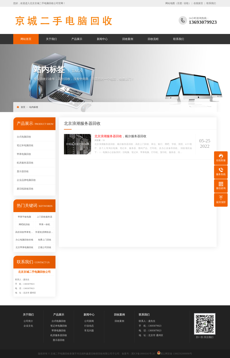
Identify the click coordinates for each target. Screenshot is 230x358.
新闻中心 (102, 39)
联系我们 (211, 3)
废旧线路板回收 (25, 188)
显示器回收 (23, 171)
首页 (23, 107)
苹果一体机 (44, 224)
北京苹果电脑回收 (24, 247)
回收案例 (127, 39)
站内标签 (33, 107)
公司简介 (28, 321)
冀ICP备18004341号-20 (143, 353)
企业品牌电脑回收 (26, 180)
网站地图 (170, 3)
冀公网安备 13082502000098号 (176, 353)
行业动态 (89, 326)
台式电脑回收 (24, 137)
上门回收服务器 (44, 217)
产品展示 (76, 39)
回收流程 (153, 39)
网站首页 (26, 39)
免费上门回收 (44, 239)
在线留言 (198, 3)
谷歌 (186, 3)
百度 (179, 3)
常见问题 (89, 330)
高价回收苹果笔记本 (24, 232)
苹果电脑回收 (24, 154)
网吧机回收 (24, 224)
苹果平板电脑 (24, 217)
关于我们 (51, 39)
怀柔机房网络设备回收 (44, 232)
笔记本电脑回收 (25, 145)
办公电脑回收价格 (24, 239)
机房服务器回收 (25, 163)
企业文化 (28, 326)
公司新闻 (89, 321)
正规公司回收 (44, 247)
